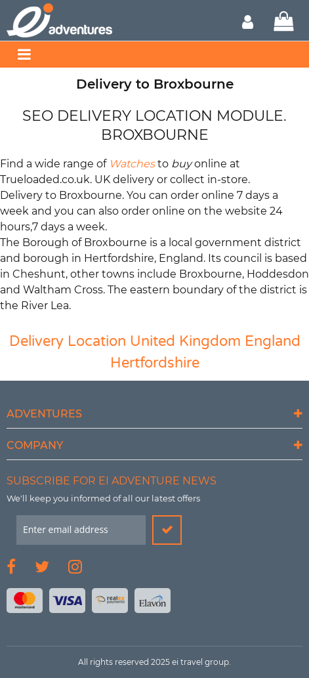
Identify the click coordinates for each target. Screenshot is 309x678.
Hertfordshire (154, 362)
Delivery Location (67, 341)
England (272, 341)
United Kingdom (185, 341)
